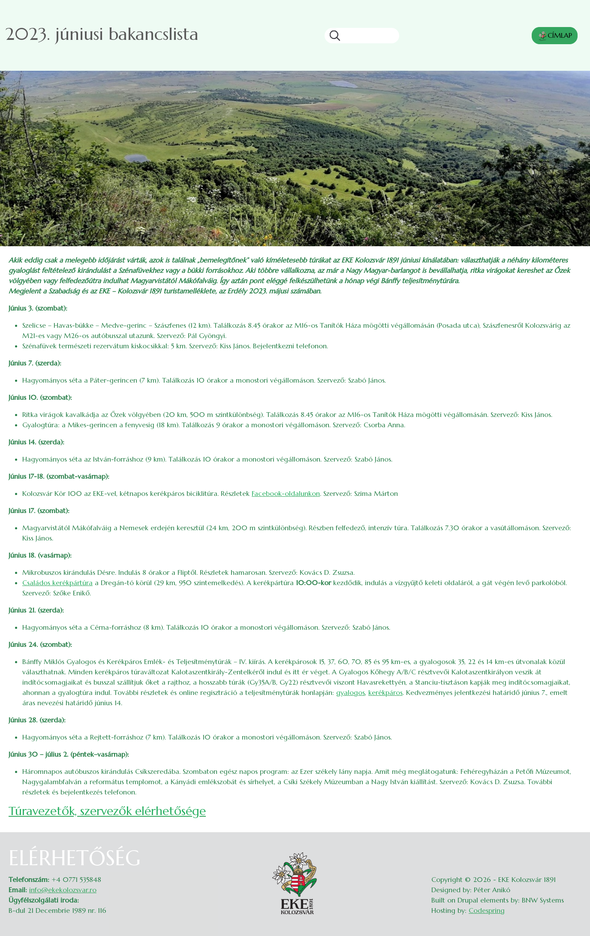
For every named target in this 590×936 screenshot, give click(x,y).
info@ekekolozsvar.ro (62, 889)
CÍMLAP (554, 36)
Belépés (573, 851)
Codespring (487, 910)
